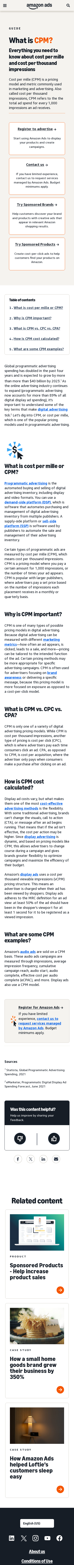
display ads (29, 874)
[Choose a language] (37, 1523)
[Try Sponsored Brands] (37, 205)
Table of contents (22, 300)
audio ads (28, 952)
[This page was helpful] (54, 1139)
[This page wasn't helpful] (20, 1139)
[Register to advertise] (37, 129)
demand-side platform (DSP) (27, 502)
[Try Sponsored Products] (37, 245)
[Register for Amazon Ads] (40, 1008)
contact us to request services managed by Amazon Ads (39, 1023)
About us (37, 1551)
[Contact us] (37, 165)
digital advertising (53, 409)
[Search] (68, 5)
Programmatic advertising (25, 483)
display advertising (39, 837)
